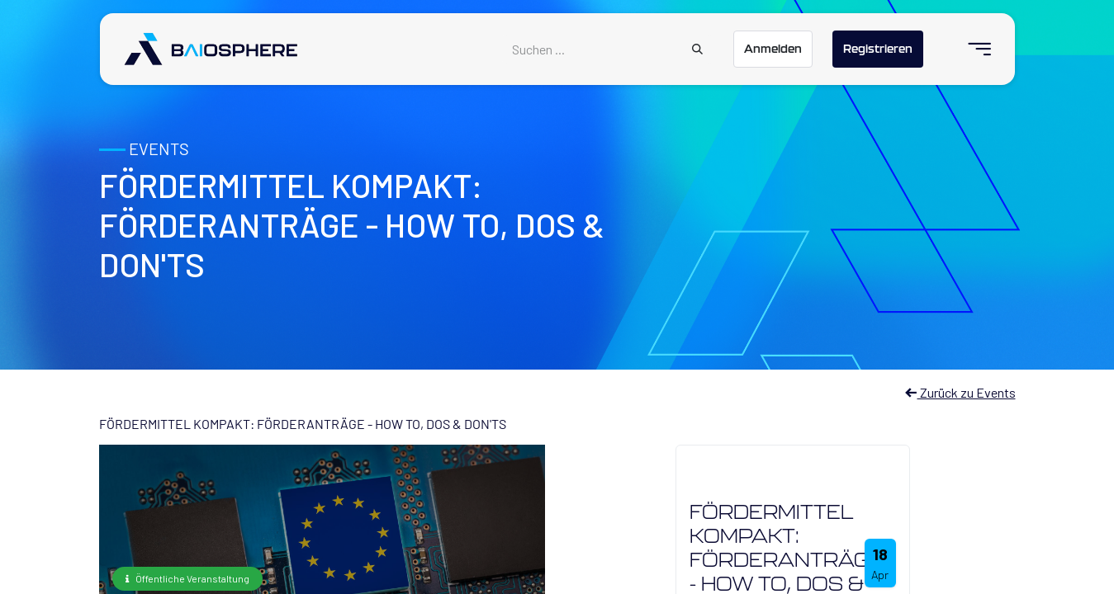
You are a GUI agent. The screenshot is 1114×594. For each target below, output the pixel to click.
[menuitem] (972, 49)
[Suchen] (697, 49)
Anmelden (773, 48)
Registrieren (878, 48)
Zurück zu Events (960, 392)
